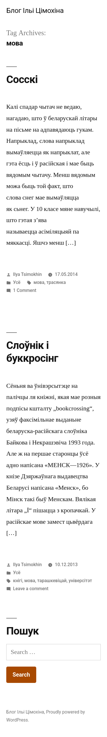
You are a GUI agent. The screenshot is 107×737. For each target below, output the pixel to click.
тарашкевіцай (52, 580)
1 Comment (24, 290)
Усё (17, 282)
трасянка (56, 282)
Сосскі (22, 79)
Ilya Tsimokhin (27, 274)
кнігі (17, 580)
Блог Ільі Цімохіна (35, 10)
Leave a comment (31, 588)
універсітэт (80, 580)
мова (39, 282)
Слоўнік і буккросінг (32, 351)
